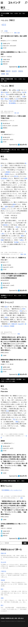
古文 (17, 99)
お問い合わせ (21, 618)
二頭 (17, 90)
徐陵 (3, 208)
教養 (22, 235)
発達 (25, 178)
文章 (14, 101)
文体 (6, 92)
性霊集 (16, 242)
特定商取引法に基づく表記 (11, 618)
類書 (2, 240)
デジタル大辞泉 (5, 13)
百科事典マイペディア (7, 295)
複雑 (14, 204)
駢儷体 (7, 174)
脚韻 (17, 421)
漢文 (2, 92)
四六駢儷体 (12, 103)
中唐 (23, 96)
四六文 (16, 176)
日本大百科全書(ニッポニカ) (8, 149)
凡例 (18, 32)
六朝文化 (20, 71)
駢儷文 (8, 172)
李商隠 (3, 74)
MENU (2, 2)
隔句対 (5, 225)
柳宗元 (7, 99)
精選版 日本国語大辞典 (7, 79)
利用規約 (3, 618)
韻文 (7, 74)
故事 (6, 206)
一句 (22, 92)
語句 (12, 206)
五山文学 (14, 71)
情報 (15, 32)
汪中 (8, 324)
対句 (7, 94)
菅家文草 (8, 71)
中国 (10, 101)
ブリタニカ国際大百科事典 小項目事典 (11, 379)
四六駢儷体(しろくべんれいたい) (12, 490)
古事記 (22, 240)
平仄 (17, 227)
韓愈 (2, 99)
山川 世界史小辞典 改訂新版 (8, 481)
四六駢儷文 (4, 178)
